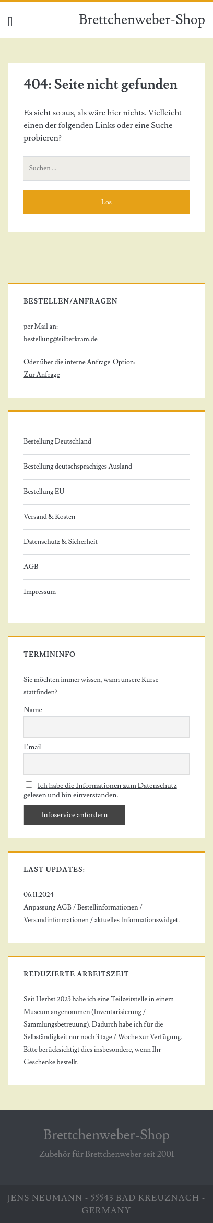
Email (32, 747)
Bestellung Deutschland (57, 441)
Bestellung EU (43, 491)
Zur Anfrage (41, 374)
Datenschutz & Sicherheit (60, 542)
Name (32, 710)
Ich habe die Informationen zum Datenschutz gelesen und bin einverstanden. (99, 790)
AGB (30, 567)
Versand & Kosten (49, 517)
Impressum (39, 592)
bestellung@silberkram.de (60, 339)
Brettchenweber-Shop (142, 20)
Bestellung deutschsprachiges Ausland (77, 466)
